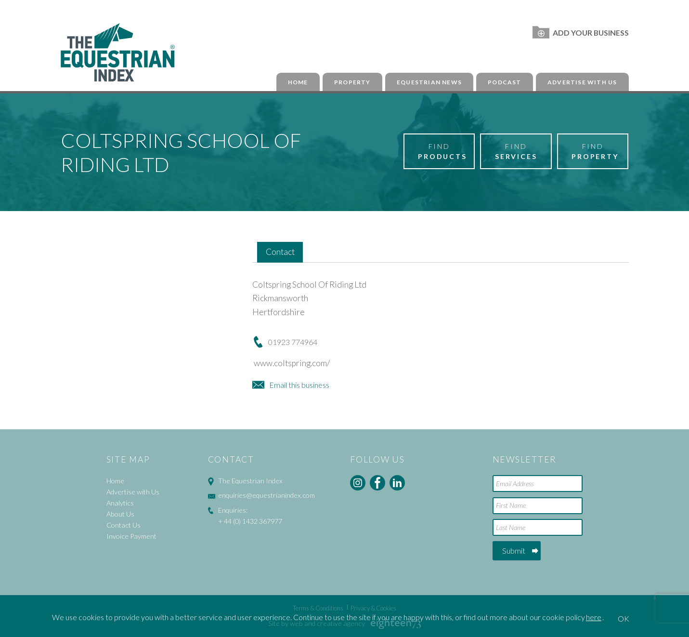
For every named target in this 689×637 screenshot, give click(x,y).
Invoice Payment (131, 536)
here (593, 617)
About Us (120, 514)
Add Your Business (580, 32)
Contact (280, 252)
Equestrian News (429, 82)
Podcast (504, 82)
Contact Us (123, 525)
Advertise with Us (582, 82)
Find (442, 151)
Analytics (120, 503)
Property (352, 82)
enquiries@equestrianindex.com (266, 495)
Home (298, 82)
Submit (513, 550)
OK (623, 618)
